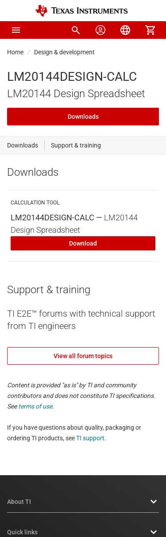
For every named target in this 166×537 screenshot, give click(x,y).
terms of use (35, 406)
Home (15, 52)
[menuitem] (75, 30)
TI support (90, 438)
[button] (16, 30)
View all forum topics (83, 355)
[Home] (81, 11)
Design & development (64, 52)
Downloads (83, 116)
